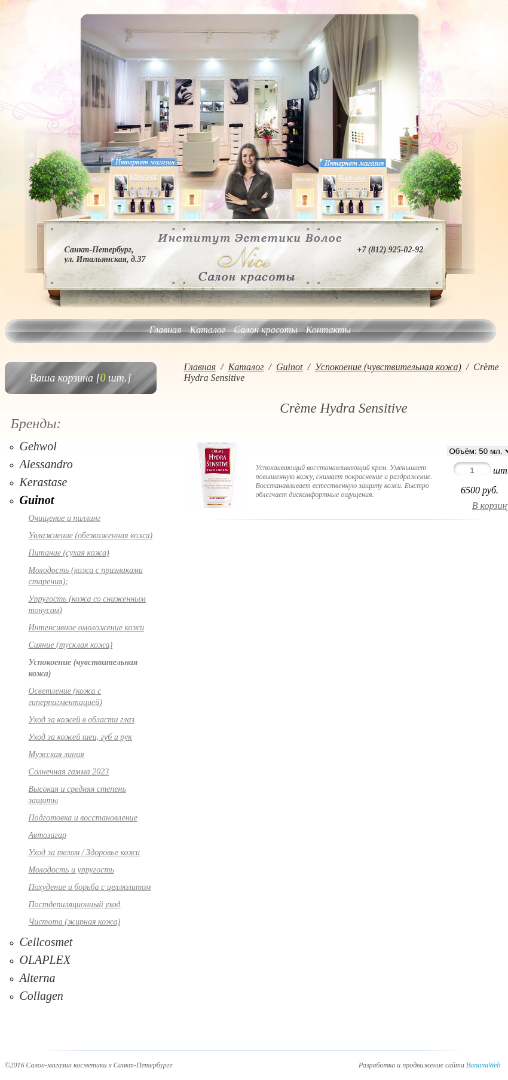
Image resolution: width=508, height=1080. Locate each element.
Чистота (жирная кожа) (75, 921)
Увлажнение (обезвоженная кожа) (91, 535)
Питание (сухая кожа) (69, 552)
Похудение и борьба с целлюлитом (90, 887)
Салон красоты (265, 330)
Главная (165, 330)
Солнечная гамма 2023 (69, 771)
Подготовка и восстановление (83, 817)
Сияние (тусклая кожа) (71, 644)
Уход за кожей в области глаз (81, 719)
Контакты (328, 330)
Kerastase (44, 482)
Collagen (41, 995)
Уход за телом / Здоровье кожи (84, 852)
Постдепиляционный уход (75, 904)
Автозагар (47, 835)
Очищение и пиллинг (65, 518)
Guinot (37, 500)
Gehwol (38, 446)
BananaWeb (483, 1065)
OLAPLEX (45, 959)
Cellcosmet (46, 941)
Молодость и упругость (71, 869)
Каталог (208, 330)
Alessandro (46, 464)
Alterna (38, 977)
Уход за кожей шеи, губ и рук (80, 737)
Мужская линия (56, 754)
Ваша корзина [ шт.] (80, 378)
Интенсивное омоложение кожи (87, 627)
